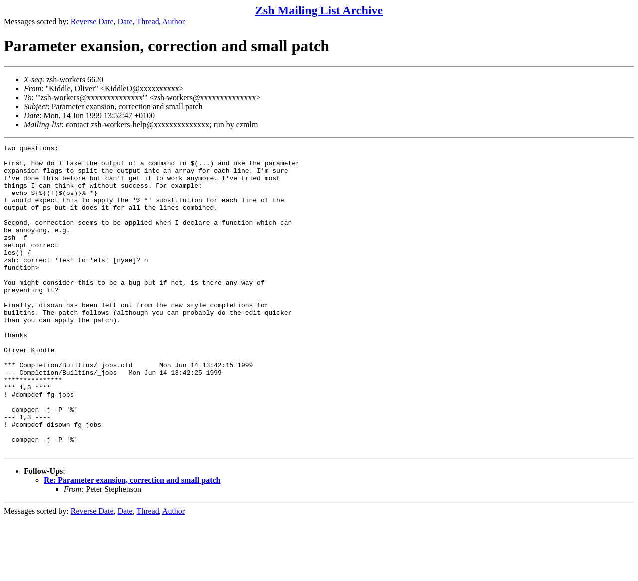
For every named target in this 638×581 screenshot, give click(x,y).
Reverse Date (92, 21)
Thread (147, 21)
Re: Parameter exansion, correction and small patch (132, 541)
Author (173, 21)
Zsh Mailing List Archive (319, 10)
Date (125, 21)
